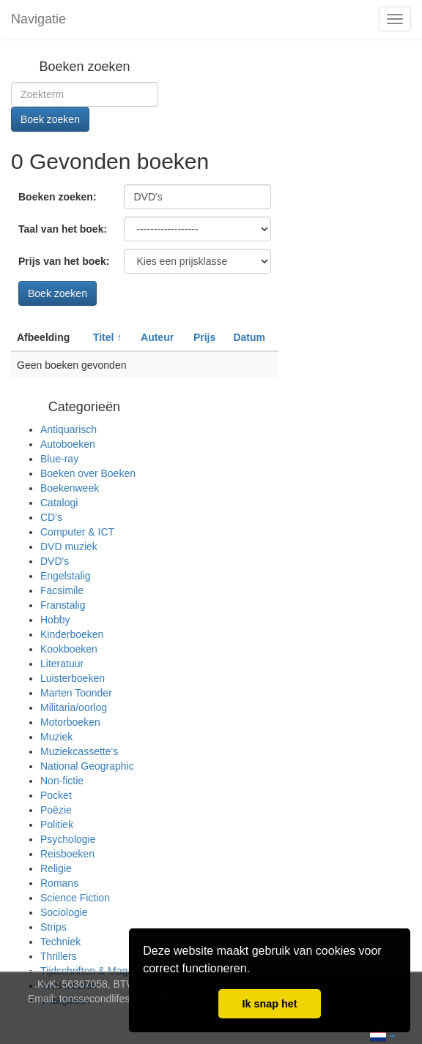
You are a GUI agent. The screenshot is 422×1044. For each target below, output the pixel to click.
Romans (59, 883)
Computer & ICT (77, 532)
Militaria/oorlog (73, 707)
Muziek (56, 737)
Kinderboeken (71, 634)
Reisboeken (67, 854)
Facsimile (62, 590)
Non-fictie (62, 780)
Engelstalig (65, 576)
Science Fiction (75, 898)
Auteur (157, 337)
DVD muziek (68, 546)
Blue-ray (59, 459)
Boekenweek (69, 488)
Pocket (56, 795)
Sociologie (64, 912)
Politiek (56, 824)
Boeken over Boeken (88, 473)
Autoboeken (67, 444)
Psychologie (68, 839)
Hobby (55, 620)
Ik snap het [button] (269, 1004)
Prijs (204, 337)
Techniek (60, 941)
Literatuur (62, 663)
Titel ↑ (107, 337)
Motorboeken (70, 722)
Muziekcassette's (79, 751)
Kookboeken (68, 649)
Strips (53, 927)
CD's (51, 517)
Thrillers (58, 956)
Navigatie (38, 19)
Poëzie (56, 810)
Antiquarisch (68, 429)
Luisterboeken (72, 678)
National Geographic (87, 766)
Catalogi (59, 502)
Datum (249, 337)
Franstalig (62, 605)
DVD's (54, 561)
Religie (56, 868)
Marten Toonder (76, 693)
